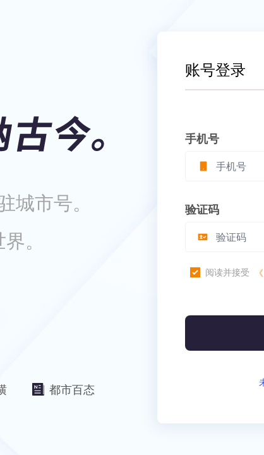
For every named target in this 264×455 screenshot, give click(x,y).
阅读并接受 (227, 272)
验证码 (202, 209)
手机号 (202, 138)
